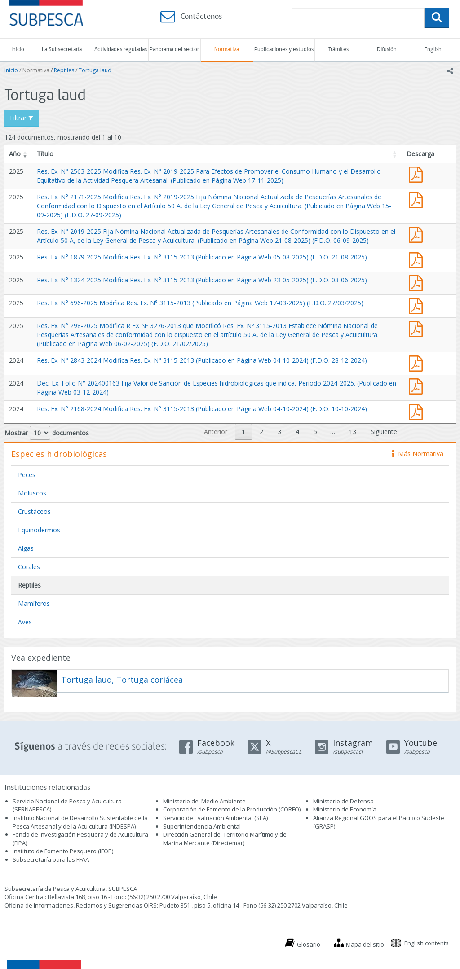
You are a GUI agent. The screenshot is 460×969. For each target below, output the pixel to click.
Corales (29, 566)
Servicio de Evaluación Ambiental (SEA (214, 818)
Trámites (338, 50)
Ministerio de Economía (344, 809)
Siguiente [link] (384, 431)
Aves (25, 622)
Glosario (308, 944)
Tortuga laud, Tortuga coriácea (122, 679)
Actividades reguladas (120, 50)
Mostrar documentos (46, 433)
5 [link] (315, 431)
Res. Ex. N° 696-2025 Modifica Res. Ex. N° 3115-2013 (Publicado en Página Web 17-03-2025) (418, 305)
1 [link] (243, 431)
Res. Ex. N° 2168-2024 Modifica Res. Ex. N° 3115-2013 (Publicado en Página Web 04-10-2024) (418, 411)
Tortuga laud (95, 70)
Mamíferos (34, 603)
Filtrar (21, 118)
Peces (26, 474)
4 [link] (297, 431)
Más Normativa (417, 453)
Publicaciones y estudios (284, 50)
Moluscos (32, 493)
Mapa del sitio (365, 944)
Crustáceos (34, 511)
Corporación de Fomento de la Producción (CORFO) (232, 809)
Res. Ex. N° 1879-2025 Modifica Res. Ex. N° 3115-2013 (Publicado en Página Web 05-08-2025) (418, 259)
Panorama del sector (174, 50)
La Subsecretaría (62, 50)
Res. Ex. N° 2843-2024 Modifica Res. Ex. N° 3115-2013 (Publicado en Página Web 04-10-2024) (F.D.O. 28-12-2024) (202, 360)
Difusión (387, 50)
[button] (25, 153)
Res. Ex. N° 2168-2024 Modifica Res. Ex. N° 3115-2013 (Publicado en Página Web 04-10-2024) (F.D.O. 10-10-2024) (202, 408)
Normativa (226, 50)
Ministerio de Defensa (343, 801)
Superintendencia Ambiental (202, 826)
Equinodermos (39, 530)
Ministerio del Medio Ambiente (204, 801)
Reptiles (64, 70)
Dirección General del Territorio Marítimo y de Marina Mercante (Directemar (225, 838)
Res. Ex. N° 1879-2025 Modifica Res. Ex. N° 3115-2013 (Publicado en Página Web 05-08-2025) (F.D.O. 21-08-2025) (202, 257)
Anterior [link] (215, 431)
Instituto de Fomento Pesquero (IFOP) (63, 851)
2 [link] (261, 431)
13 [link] (352, 431)
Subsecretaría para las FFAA (51, 859)
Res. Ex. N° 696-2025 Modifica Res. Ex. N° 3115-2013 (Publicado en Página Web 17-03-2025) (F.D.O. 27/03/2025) (200, 302)
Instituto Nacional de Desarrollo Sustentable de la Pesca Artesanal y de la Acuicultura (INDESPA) (80, 822)
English (433, 50)
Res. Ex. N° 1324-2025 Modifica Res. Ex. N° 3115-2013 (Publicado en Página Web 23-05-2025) (418, 282)
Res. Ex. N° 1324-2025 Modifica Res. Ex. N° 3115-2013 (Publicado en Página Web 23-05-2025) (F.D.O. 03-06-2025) (202, 280)
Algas (26, 548)
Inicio (17, 50)
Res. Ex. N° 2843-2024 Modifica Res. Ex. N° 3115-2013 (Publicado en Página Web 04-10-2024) (418, 362)
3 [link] (279, 431)
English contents (426, 943)
